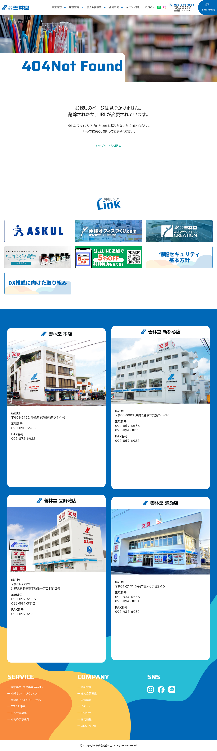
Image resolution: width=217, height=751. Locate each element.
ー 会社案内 (84, 687)
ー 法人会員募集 (17, 713)
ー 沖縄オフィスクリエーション (24, 700)
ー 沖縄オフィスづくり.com (23, 693)
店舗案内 (74, 7)
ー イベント (83, 706)
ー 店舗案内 (84, 700)
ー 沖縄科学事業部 (18, 719)
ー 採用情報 (84, 719)
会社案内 (114, 7)
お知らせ (150, 7)
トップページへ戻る (108, 146)
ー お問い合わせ (86, 726)
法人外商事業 (94, 7)
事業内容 (57, 7)
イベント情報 (133, 7)
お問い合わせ (208, 10)
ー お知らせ (84, 713)
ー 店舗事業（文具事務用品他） (25, 687)
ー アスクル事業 (16, 706)
